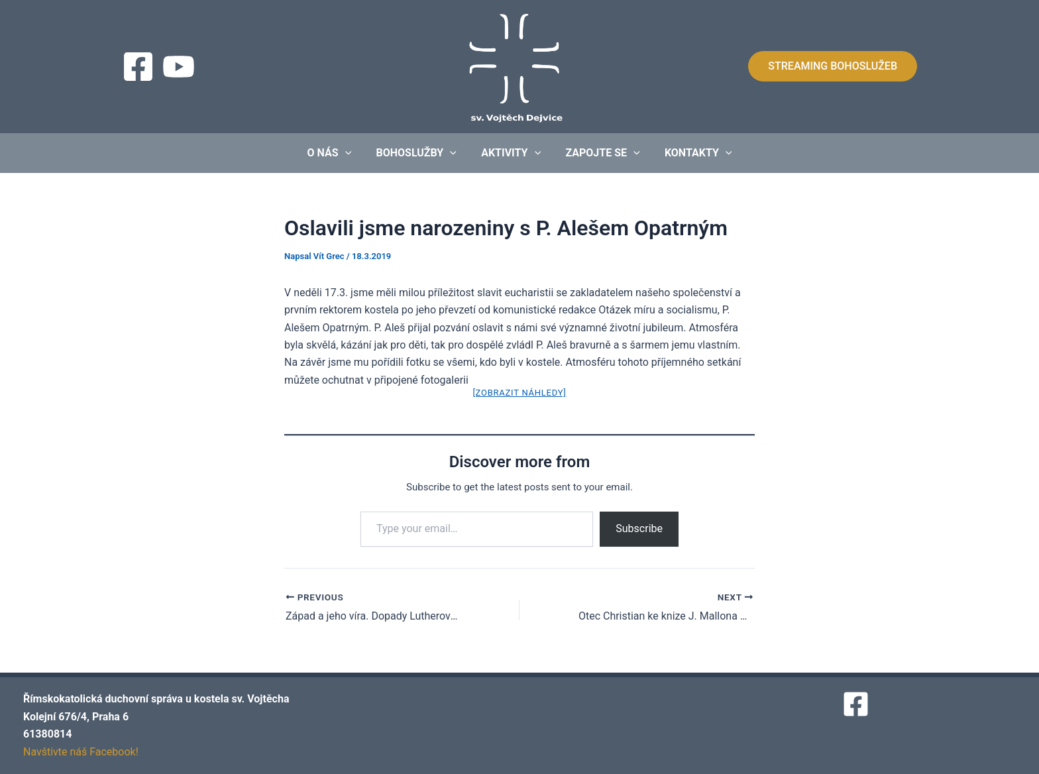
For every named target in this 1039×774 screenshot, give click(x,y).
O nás (336, 153)
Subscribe (639, 528)
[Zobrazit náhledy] (519, 393)
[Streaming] (178, 66)
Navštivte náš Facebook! (80, 752)
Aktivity (511, 153)
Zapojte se (599, 153)
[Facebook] (138, 66)
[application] (351, 153)
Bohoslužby (420, 153)
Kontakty (691, 153)
